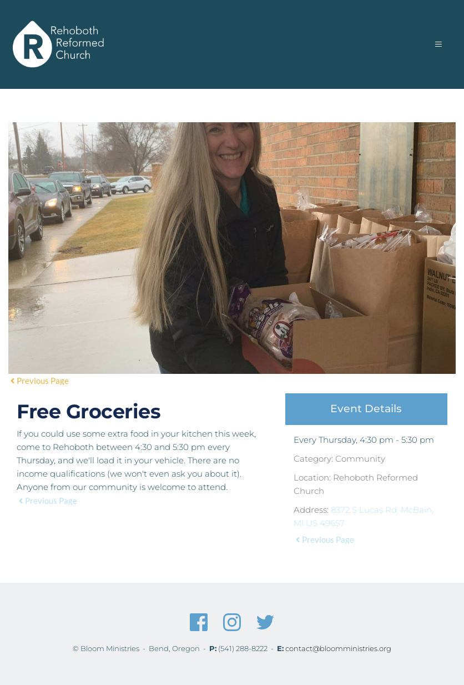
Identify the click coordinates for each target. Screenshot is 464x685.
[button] (434, 44)
